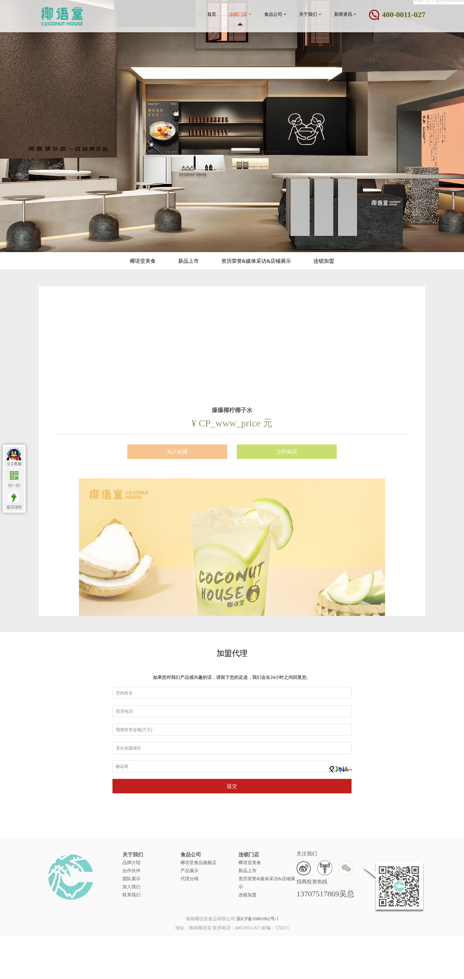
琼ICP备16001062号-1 (257, 926)
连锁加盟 (324, 261)
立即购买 (286, 579)
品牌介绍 (131, 902)
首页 (211, 14)
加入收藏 (177, 579)
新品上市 (188, 261)
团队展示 (131, 918)
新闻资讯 (345, 14)
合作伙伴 (131, 910)
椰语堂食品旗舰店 (198, 902)
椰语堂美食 (143, 261)
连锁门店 (240, 14)
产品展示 (189, 910)
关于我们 (310, 14)
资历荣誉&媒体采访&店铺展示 (256, 261)
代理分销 (189, 918)
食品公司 (275, 14)
